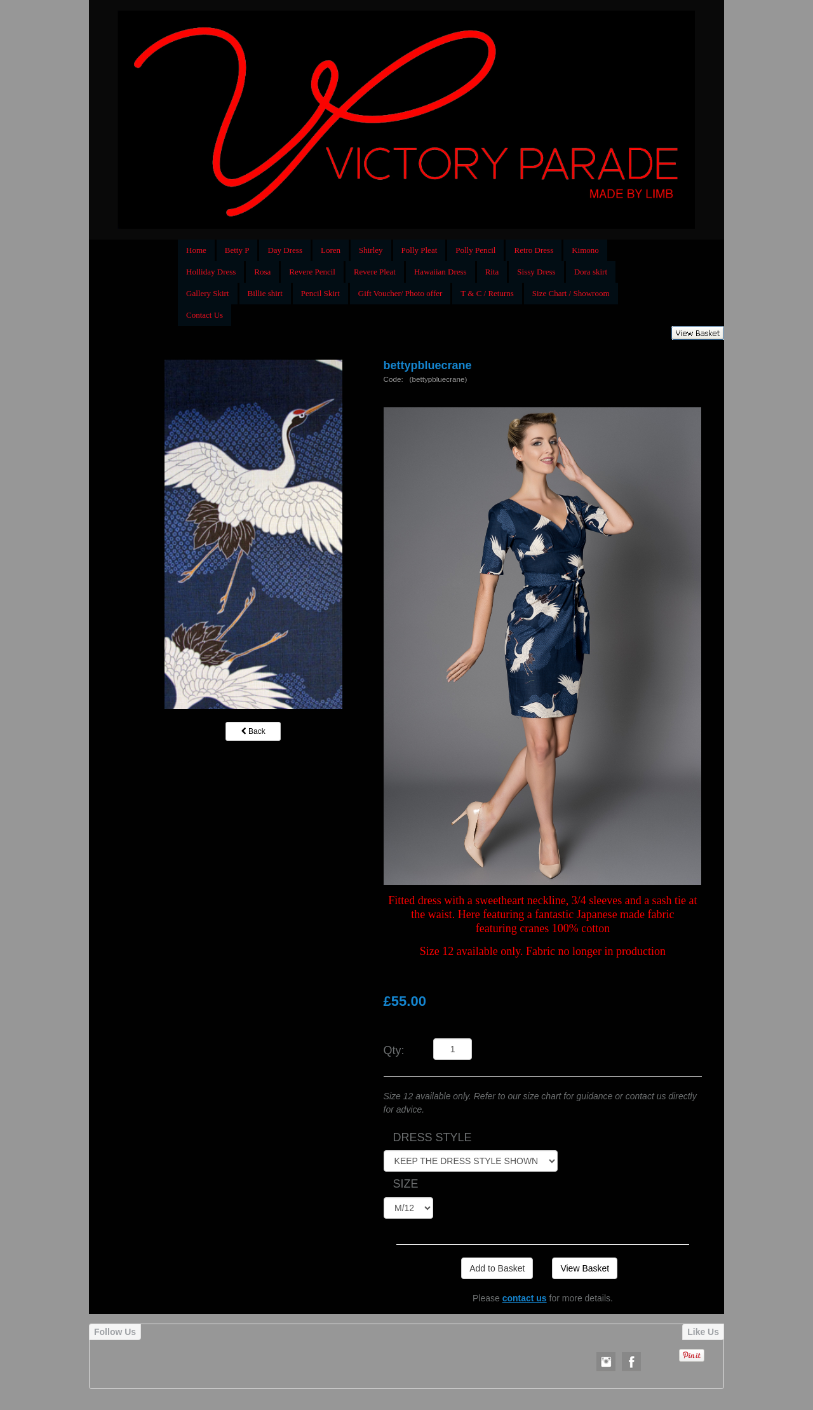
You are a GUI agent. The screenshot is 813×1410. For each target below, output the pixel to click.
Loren (330, 250)
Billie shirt (265, 293)
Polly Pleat (419, 250)
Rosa (262, 271)
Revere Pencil (312, 271)
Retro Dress (533, 250)
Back (253, 731)
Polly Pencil (475, 250)
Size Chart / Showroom (571, 293)
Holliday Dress (211, 271)
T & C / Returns (487, 293)
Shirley (371, 250)
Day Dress (284, 250)
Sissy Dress (536, 271)
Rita (492, 271)
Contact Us (204, 315)
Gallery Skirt (207, 293)
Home (196, 250)
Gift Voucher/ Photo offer (400, 293)
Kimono (585, 250)
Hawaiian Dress (440, 271)
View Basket (584, 1268)
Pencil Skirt (320, 293)
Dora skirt (590, 271)
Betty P (237, 250)
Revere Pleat (375, 271)
